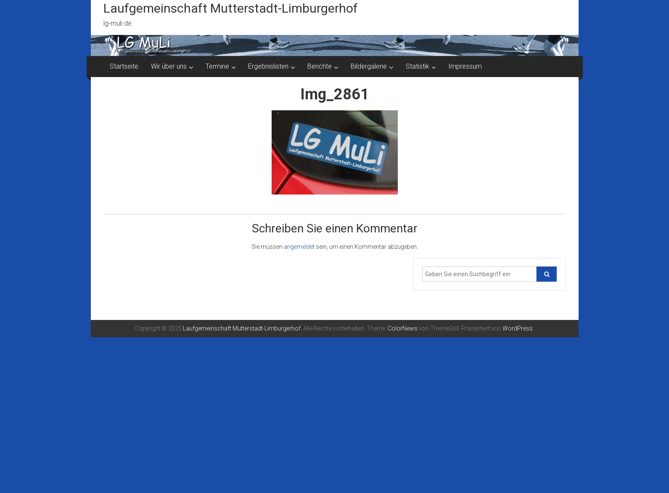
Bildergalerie (369, 66)
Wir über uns (169, 66)
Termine (217, 66)
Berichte (319, 66)
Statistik (417, 66)
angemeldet (299, 246)
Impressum (465, 66)
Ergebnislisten (268, 66)
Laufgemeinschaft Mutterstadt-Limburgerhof (230, 8)
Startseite (124, 66)
